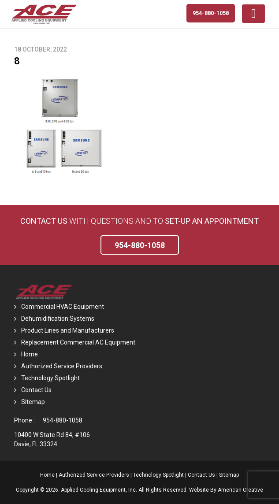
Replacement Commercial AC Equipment (78, 342)
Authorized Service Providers (61, 366)
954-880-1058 (62, 420)
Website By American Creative (226, 490)
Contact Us (43, 221)
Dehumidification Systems (57, 318)
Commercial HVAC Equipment (62, 306)
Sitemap (33, 401)
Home (29, 354)
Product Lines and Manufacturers (67, 330)
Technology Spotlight (50, 378)
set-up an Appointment (212, 221)
